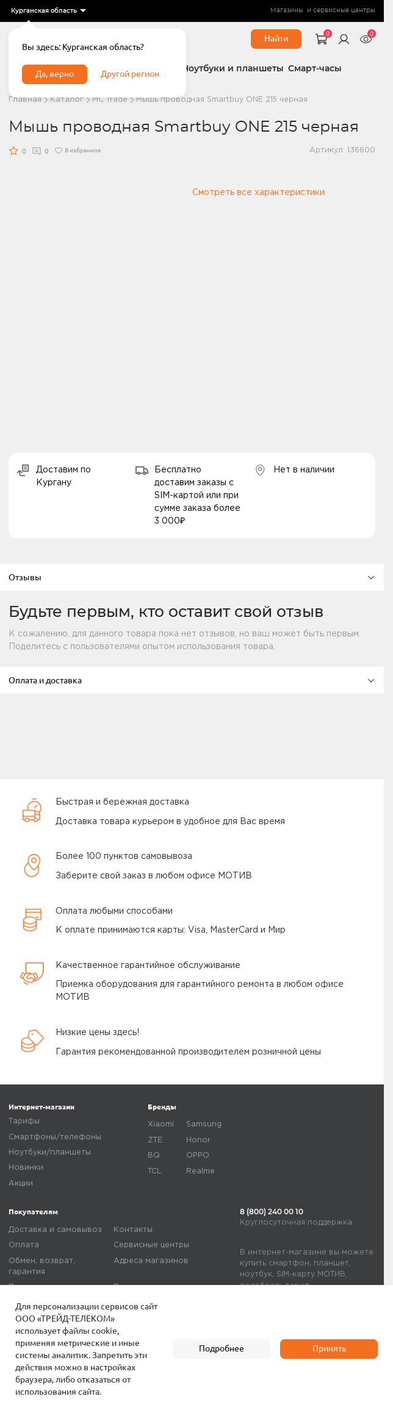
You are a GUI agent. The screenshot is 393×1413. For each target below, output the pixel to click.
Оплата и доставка (192, 680)
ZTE (155, 1140)
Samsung (204, 1124)
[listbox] (48, 11)
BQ (154, 1155)
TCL (154, 1171)
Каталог (67, 99)
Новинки (26, 1167)
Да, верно (54, 74)
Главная (25, 99)
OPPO (197, 1155)
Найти (276, 38)
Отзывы (192, 577)
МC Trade (110, 99)
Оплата (24, 1245)
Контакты (133, 1229)
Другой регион (130, 74)
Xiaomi (161, 1124)
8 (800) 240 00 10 (271, 1211)
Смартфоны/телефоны (55, 1137)
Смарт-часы (315, 68)
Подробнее (221, 1348)
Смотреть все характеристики (258, 192)
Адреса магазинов (151, 1261)
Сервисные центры (151, 1245)
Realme (200, 1171)
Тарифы (24, 1121)
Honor (198, 1140)
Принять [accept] (329, 1348)
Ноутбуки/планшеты (50, 1152)
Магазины (286, 10)
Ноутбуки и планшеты (233, 68)
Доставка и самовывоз (55, 1229)
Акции (21, 1183)
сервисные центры (344, 10)
